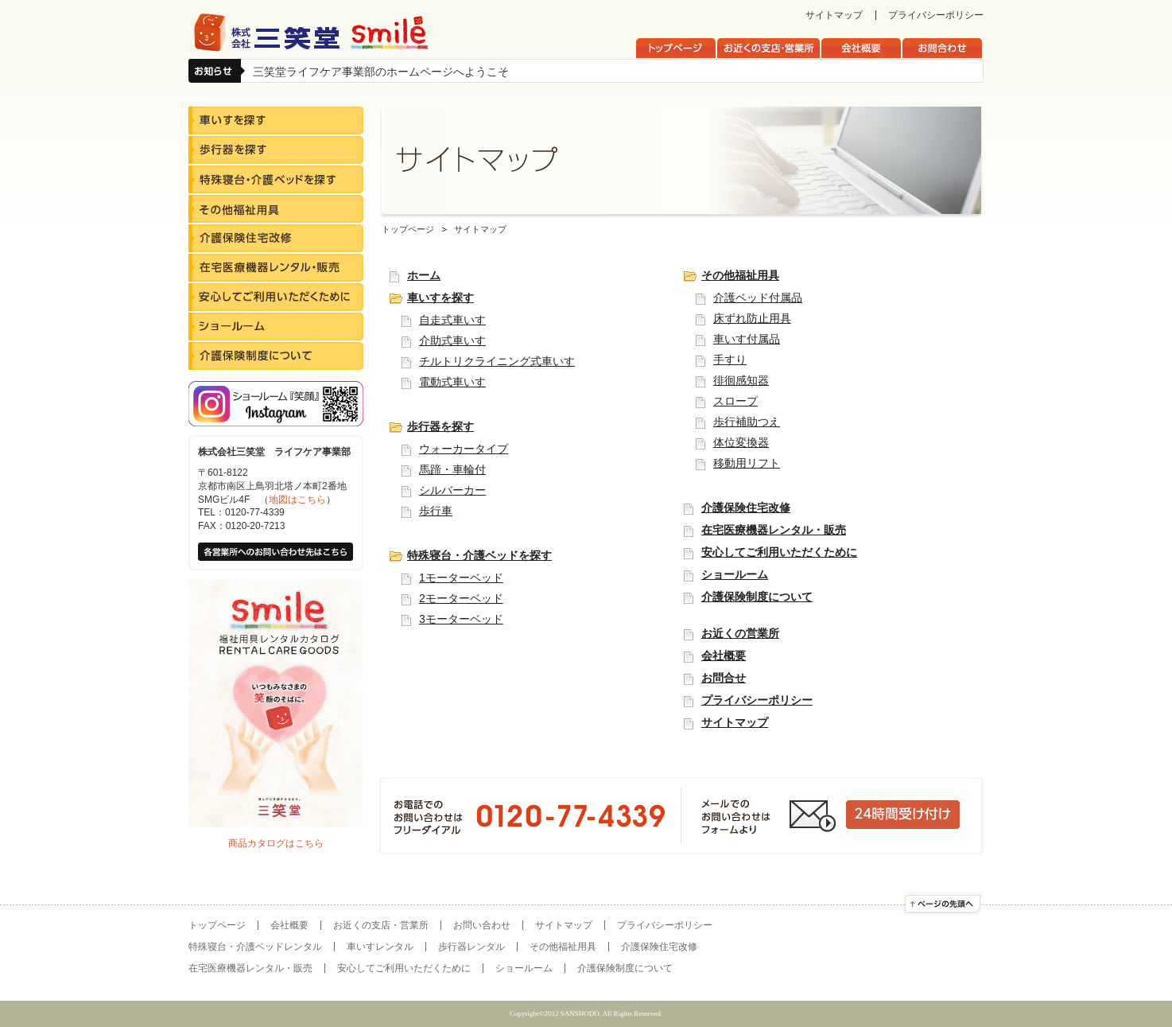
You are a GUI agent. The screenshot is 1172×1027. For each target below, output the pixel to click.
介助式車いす (452, 340)
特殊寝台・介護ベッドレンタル (255, 946)
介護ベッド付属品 (757, 297)
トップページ (408, 229)
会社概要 (723, 655)
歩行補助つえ (746, 421)
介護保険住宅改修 (745, 507)
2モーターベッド (461, 598)
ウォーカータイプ (463, 448)
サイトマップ (834, 15)
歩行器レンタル (471, 946)
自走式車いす (452, 319)
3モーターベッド (461, 619)
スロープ (735, 401)
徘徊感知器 (741, 380)
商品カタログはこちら (276, 843)
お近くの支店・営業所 (381, 925)
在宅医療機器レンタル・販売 (773, 529)
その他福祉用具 (740, 275)
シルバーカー (452, 490)
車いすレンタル (380, 946)
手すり (730, 359)
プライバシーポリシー (936, 15)
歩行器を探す (440, 426)
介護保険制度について (757, 596)
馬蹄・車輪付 (452, 469)
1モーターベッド (461, 577)
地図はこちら (297, 499)
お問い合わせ (481, 925)
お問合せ (723, 677)
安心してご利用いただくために (779, 552)
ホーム (423, 275)
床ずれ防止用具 (752, 318)
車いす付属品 (746, 339)
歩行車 (435, 510)
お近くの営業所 (740, 633)
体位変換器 (741, 442)
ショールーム (734, 574)
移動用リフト (746, 463)
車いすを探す (440, 297)
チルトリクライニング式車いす (497, 361)
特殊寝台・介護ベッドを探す (479, 555)
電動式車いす (452, 381)
